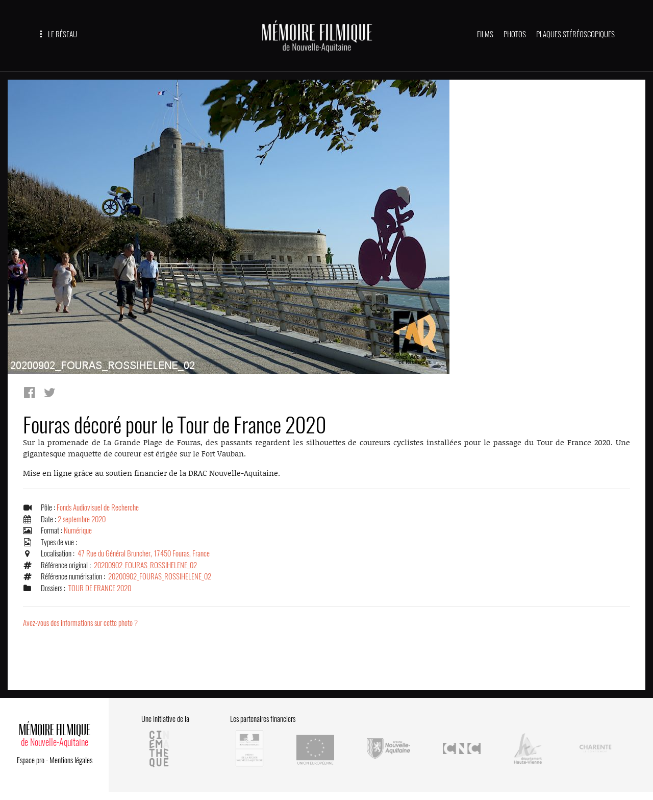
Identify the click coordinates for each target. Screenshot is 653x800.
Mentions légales (70, 760)
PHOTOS (515, 34)
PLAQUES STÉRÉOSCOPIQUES (575, 34)
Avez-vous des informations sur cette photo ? (80, 623)
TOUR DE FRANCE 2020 (99, 588)
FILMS (485, 34)
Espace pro (30, 760)
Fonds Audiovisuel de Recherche (98, 507)
